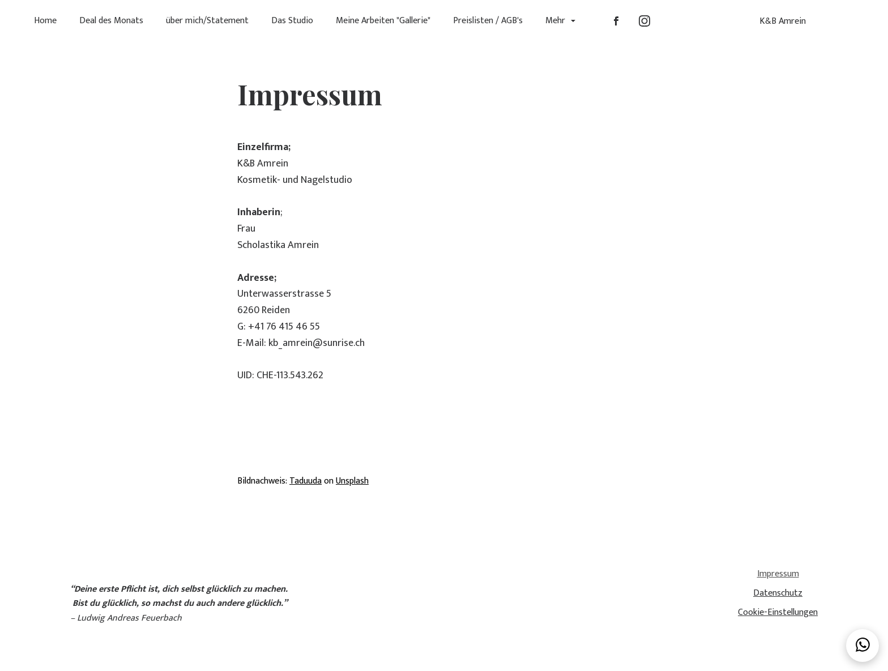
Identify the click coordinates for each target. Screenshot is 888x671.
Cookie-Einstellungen (778, 612)
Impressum (778, 574)
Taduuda (305, 481)
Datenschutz (777, 593)
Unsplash (352, 481)
